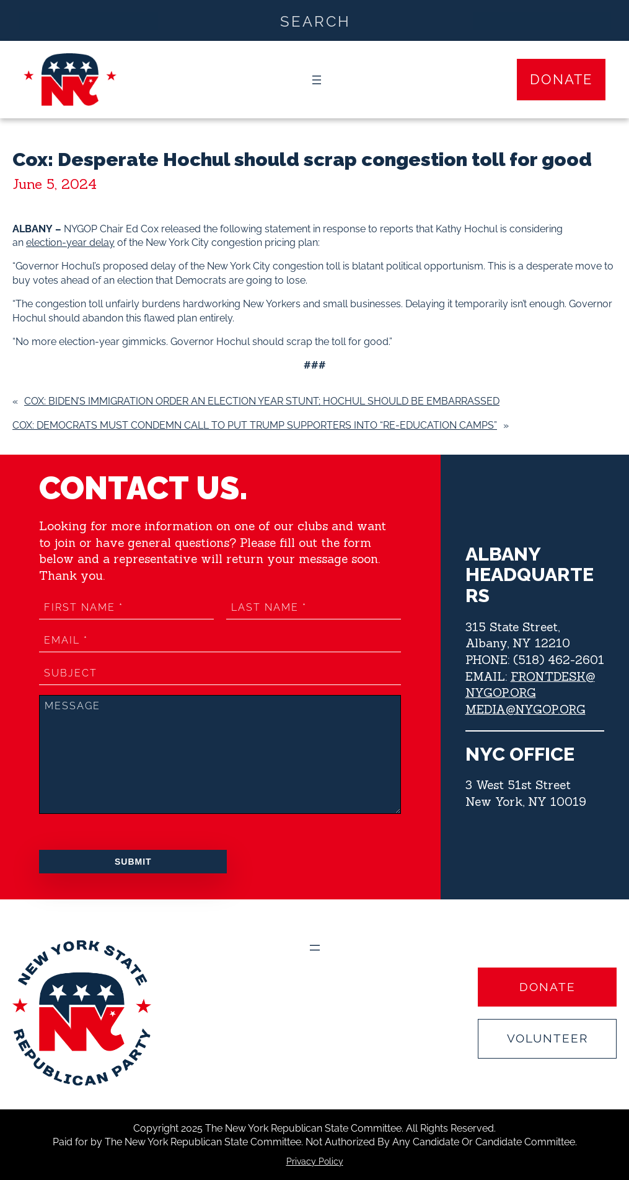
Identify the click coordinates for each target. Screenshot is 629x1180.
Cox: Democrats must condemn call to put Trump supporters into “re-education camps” (254, 425)
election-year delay (70, 242)
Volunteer (547, 1038)
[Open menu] (316, 79)
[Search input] (315, 20)
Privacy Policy (314, 1161)
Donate (561, 79)
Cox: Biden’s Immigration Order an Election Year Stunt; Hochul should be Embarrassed (261, 401)
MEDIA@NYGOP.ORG (525, 709)
